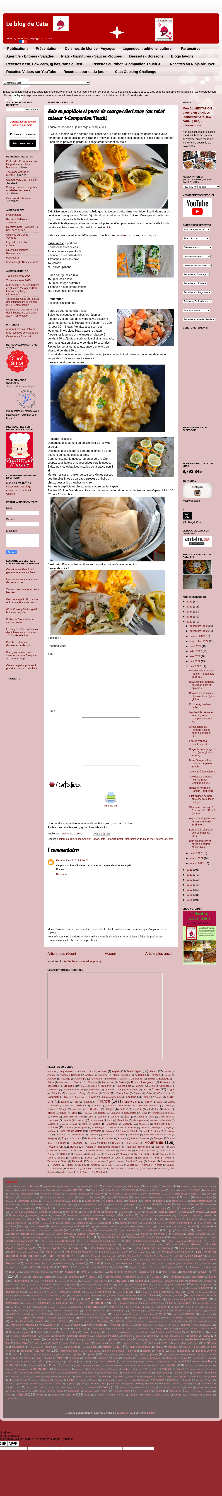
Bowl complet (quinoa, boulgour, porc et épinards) (201, 685)
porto (26, 1354)
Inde (122, 1109)
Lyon (109, 1120)
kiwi (114, 1303)
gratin (181, 1284)
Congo (82, 1093)
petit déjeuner (191, 1343)
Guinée (111, 1105)
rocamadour (127, 1362)
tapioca (128, 1383)
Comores (70, 1093)
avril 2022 (196, 666)
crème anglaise (105, 1230)
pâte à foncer (152, 1340)
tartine (165, 1383)
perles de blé (140, 1343)
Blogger (151, 1412)
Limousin (52, 1120)
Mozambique (116, 1127)
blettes (109, 1201)
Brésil (93, 1086)
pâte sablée (22, 1343)
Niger (168, 1127)
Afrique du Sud (85, 1071)
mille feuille (24, 1321)
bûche (31, 1208)
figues (113, 1271)
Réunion (160, 1146)
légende (78, 1307)
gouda (121, 1284)
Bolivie (122, 1082)
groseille (34, 1288)
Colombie (56, 1093)
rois (139, 1361)
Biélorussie (108, 1082)
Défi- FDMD (52, 1252)
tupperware (73, 1391)
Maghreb (154, 1120)
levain (164, 1306)
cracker (31, 1230)
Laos (90, 1116)
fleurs (165, 1271)
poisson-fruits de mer (142, 838)
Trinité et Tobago (134, 1161)
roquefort (163, 1361)
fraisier (60, 1277)
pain (187, 1332)
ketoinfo (171, 1299)
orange (85, 1332)
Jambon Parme (197, 1295)
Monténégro (98, 1127)
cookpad (79, 1226)
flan (153, 1271)
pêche (113, 1343)
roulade (196, 1361)
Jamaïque (89, 1113)
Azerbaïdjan (97, 1078)
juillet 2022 (196, 651)
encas (9, 1267)
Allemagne (134, 1071)
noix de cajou (80, 1328)
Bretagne (69, 1085)
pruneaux (142, 1354)
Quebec (116, 1143)
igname (146, 1292)
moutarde (16, 1324)
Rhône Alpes (132, 1143)
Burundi (140, 1086)
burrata (75, 1208)
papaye (139, 1336)
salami (198, 1365)
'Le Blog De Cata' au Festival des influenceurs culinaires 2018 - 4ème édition (22, 302)
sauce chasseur (89, 1373)
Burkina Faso (124, 1086)
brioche (167, 1204)
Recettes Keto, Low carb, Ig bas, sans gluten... (45, 64)
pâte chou (180, 1340)
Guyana (167, 1106)
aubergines (27, 1193)
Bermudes (64, 1082)
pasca (73, 1339)
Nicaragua (157, 1127)
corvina (148, 1226)
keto (102, 838)
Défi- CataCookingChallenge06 (185, 1241)
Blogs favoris (182, 56)
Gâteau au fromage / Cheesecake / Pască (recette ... (202, 810)
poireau (172, 1346)
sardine (126, 1369)
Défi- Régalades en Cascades (101, 1256)
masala (9, 1318)
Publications (17, 49)
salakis (188, 1365)
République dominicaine (137, 1146)
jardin (13, 1299)
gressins (10, 1288)
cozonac (10, 1230)
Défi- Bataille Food (81, 1237)
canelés (85, 1212)
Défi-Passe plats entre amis (153, 1259)
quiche (212, 1354)
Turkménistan (168, 1161)
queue (202, 1354)
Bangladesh (137, 1078)
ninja (29, 1328)
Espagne (131, 1096)
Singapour (110, 1154)
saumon (211, 1372)
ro (93, 1362)
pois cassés (200, 1347)
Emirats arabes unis (111, 1097)
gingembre (46, 1284)
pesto (177, 1343)
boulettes (38, 1204)
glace (70, 1284)
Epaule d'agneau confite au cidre (199, 742)
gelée (181, 1281)
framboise (73, 1276)
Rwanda (89, 1146)
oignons (25, 1332)
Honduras (95, 1109)
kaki (35, 1299)
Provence (77, 1142)
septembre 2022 (199, 641)
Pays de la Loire (71, 1138)
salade (171, 1365)
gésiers (10, 1284)
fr (76, 838)
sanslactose (63, 1369)
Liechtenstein (165, 1117)
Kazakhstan (130, 1113)
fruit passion (198, 1276)
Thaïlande (77, 1161)
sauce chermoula (109, 1372)
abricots (33, 1186)
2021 (190, 869)
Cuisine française (65, 1233)
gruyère (47, 1288)
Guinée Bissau (127, 1105)
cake (173, 1208)
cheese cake (13, 1219)
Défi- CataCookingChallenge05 (143, 1241)
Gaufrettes (155, 1281)
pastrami (100, 1339)
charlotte (166, 1215)
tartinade (152, 1383)
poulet (91, 1354)
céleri (62, 838)
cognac (123, 1223)
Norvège (110, 1131)
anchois (208, 1186)
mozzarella (48, 1324)
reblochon (103, 1358)
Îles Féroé (162, 1168)
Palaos (106, 1134)
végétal (22, 1394)
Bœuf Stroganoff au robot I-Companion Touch (201, 763)
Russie (74, 1146)
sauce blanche (51, 1373)
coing (134, 1223)
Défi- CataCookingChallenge (147, 1237)
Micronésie (144, 1124)
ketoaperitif (106, 1299)
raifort (49, 1358)
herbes (40, 1292)
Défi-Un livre (30, 1263)
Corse (94, 1093)
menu (107, 1318)
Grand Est (68, 1106)
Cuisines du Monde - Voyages (90, 49)
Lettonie (115, 1116)
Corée (106, 1093)
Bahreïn (123, 1079)
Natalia (60, 860)
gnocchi (83, 1285)
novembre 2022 (199, 630)
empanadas (207, 1263)
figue (101, 1271)
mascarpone (24, 1317)
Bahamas (111, 1079)
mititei (52, 1321)
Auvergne (81, 1078)
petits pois (210, 1343)
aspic (13, 1193)
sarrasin (166, 1369)
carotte (185, 1211)
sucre (210, 1380)
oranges (97, 1332)
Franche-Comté (131, 1101)
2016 (190, 894)
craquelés (58, 1230)
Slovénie (138, 1154)
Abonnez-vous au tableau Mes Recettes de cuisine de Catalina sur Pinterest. (22, 333)
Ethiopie (65, 1101)
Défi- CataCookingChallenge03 (58, 1241)
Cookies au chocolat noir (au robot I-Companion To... (200, 779)
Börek (184, 1201)
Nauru (144, 1127)
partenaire (54, 1339)
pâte (129, 1339)
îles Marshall (98, 1172)
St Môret (174, 1380)
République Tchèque (109, 1146)
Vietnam (146, 1165)
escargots (157, 1267)
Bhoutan (78, 1082)
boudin (24, 1204)
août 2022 (196, 646)
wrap (166, 1394)
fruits (212, 1276)
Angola (51, 1075)
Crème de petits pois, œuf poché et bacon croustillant (21, 667)
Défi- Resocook (130, 1256)
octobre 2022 (198, 636)
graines (144, 1284)
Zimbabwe (56, 1168)
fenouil (46, 1272)
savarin (26, 1376)
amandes (165, 1186)
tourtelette (201, 1387)
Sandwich (22, 1369)
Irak (149, 1109)
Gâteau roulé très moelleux (21, 179)
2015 (190, 899)
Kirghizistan (158, 1113)
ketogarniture (153, 1299)
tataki (176, 1384)
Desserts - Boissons (146, 56)
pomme (173, 1351)
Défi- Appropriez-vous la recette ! (44, 1237)
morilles (140, 1321)
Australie (51, 1078)
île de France (66, 1172)
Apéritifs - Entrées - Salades (30, 56)
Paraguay (52, 1138)
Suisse (61, 1157)
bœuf (120, 1200)
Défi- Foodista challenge (79, 1252)
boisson (133, 1200)
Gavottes (169, 1281)
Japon (101, 1112)
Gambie (160, 1102)
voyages (146, 1395)
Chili (145, 1089)
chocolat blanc (115, 1219)
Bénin (152, 1086)
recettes (128, 1358)
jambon (179, 1295)
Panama (134, 1134)
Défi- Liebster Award (142, 1252)
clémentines (83, 1223)
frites (143, 1277)
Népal (146, 1131)
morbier (129, 1321)
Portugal (61, 1142)
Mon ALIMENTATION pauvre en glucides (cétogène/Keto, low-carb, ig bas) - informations (22, 289)
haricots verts (14, 1291)
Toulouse (165, 1387)
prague (106, 1354)
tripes (31, 1391)
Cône (200, 1223)
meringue (132, 1317)
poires (186, 1347)
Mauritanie (112, 1123)
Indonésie (137, 1109)
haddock (162, 1288)
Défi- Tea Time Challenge (157, 1256)
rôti (184, 1361)
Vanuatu (108, 1165)
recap (115, 1358)
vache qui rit (174, 1391)
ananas (196, 1186)
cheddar (206, 1215)
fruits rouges (22, 1280)
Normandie (95, 1130)
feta (56, 1271)
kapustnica (47, 1299)
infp (96, 1295)
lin (66, 1311)
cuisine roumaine (86, 1233)
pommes (185, 1350)
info (88, 1295)
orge (109, 1332)
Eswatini (159, 1097)
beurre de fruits (204, 1197)
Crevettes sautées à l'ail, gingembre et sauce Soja (20, 571)
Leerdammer (65, 1307)
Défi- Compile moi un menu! (61, 1248)
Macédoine (122, 1120)
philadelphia (18, 1347)
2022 (190, 621)
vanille (188, 1391)
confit (209, 1223)
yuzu (199, 1395)
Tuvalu (69, 1165)
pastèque (87, 1339)
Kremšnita (147, 1303)
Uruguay (95, 1165)
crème (71, 1230)
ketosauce (29, 1303)
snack (204, 1376)
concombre (185, 1222)
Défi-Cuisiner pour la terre (72, 1260)
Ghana (171, 1101)
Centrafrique (93, 1089)
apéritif (77, 1190)
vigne (112, 1394)
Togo (109, 1161)
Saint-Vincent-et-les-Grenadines (100, 1151)
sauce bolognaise (70, 1373)
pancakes (84, 1335)
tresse (212, 1387)
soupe (70, 1379)
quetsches (189, 1354)
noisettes (51, 1328)
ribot (54, 1362)
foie (174, 1271)
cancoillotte (71, 1211)
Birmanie (92, 1082)
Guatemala (96, 1105)
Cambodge (165, 1086)
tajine (103, 1383)
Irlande (167, 1109)
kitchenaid (96, 1302)
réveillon (209, 1358)
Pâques (206, 1335)
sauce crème (129, 1372)
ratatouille (74, 1358)
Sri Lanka (144, 1380)
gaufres (139, 1280)
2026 (190, 601)
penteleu (126, 1343)
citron (68, 1222)
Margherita (134, 1314)
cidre (58, 1223)
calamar (186, 1208)
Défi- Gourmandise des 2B (114, 1252)
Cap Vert (79, 1090)
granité (171, 1285)
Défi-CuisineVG (96, 1260)
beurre (186, 1197)
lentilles (113, 1307)
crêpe (169, 1230)
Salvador (140, 1150)
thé (7, 1387)
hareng (193, 1288)
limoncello (42, 1310)
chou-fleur (174, 1219)
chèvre (31, 1219)
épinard (118, 1267)
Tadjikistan (143, 1157)
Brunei (83, 1086)
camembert (14, 1212)
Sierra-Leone (94, 1154)
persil (120, 838)
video (87, 1394)
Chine (155, 1089)
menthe (94, 1317)
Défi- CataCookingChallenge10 (139, 1244)
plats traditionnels (140, 1346)
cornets (114, 1226)
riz (84, 1361)
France (103, 1101)
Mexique (127, 1123)
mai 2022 (195, 661)
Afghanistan (66, 1071)
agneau (84, 1186)
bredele (92, 1204)
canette (96, 1211)
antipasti (65, 1190)
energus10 (47, 1267)
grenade (208, 1284)
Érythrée (102, 1168)
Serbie (63, 1154)
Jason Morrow (125, 1412)
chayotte (195, 1215)
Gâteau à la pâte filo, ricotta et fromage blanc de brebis (22, 601)
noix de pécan (100, 1328)
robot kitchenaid (107, 1361)
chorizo (132, 1219)
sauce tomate (162, 1372)
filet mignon (127, 1271)
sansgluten (40, 1369)
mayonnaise (67, 1317)
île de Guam (82, 1172)
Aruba (168, 1075)
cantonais (137, 1212)
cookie (54, 1226)
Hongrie (109, 1109)
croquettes (26, 1233)
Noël (39, 1328)
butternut (99, 1208)
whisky (157, 1395)
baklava (209, 1194)
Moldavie (52, 1127)
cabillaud (114, 1208)
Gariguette (86, 1281)
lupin (122, 1310)
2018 (190, 884)
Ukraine (82, 1164)
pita (85, 1347)
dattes (191, 1233)
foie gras (187, 1271)
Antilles (89, 1075)
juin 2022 (195, 656)
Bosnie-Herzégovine (143, 1082)
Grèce (80, 1105)
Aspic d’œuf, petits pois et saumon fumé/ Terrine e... (202, 821)
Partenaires (190, 49)
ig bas (119, 1292)
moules (185, 1321)
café (143, 1208)
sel (55, 1376)
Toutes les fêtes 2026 (18, 275)
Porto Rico (38, 1354)
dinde (97, 1263)
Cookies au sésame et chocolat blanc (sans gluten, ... (202, 696)
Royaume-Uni (55, 1146)
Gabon (148, 1101)
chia (43, 1219)
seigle (47, 1376)
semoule (65, 1376)
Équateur (88, 1168)
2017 (190, 889)
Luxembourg (96, 1120)
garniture (101, 1280)
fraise (35, 1276)
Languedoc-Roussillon (73, 1117)
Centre (108, 1089)
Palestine (120, 1134)
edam (161, 1263)
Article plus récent (61, 954)
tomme (122, 1387)
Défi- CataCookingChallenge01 (187, 1237)
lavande (51, 1307)
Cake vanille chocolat (18, 198)
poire (159, 1346)
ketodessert (129, 1299)
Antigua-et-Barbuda (70, 1075)
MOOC (117, 1321)
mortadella (153, 1321)
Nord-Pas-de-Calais (70, 1130)
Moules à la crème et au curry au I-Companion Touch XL (201, 717)
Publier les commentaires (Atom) (82, 961)
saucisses (180, 1372)
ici (108, 227)
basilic (71, 1197)
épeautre (82, 1267)
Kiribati (171, 1113)
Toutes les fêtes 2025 (18, 280)
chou (145, 1219)
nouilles (170, 1328)
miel (12, 1321)
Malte (85, 1123)
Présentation (46, 49)
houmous (90, 1292)
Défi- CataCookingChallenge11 (183, 1244)
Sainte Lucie (125, 1151)
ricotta (72, 1361)
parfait (22, 1339)
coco (107, 1222)
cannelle (109, 1211)
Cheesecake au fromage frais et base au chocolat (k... (200, 731)
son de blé (36, 1380)
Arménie (156, 1075)
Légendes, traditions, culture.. (148, 49)
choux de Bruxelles (16, 1223)
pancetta (98, 1336)
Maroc (96, 1123)
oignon (15, 1332)
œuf (213, 1328)
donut (152, 1263)
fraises (48, 1276)
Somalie (151, 1154)
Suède (89, 1157)
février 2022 (197, 858)
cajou (163, 1208)
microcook (178, 1318)
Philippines (108, 1138)
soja (213, 1376)
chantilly (128, 1215)
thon (17, 1387)
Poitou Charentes (140, 1138)
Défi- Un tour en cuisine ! (188, 1256)
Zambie (171, 1165)
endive (31, 1267)
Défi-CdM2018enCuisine (41, 1259)
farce (36, 1272)
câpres (160, 1211)
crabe (21, 1230)
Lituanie (67, 1120)
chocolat (93, 1219)
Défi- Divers (210, 1248)
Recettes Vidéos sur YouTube (31, 72)
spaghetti (84, 1380)
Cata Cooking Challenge (135, 72)
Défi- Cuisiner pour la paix (107, 1248)
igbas (96, 838)
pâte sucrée (41, 1343)
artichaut (173, 1190)
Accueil (111, 954)
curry (164, 1233)
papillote (151, 1335)
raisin (60, 1357)
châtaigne (182, 1215)
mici (168, 1318)
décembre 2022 (199, 625)
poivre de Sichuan (114, 1350)
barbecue (59, 1197)
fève (83, 1271)
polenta (146, 1350)
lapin (20, 1307)
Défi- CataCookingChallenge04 (100, 1241)
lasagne (39, 1307)
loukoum (100, 1310)
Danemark (53, 1096)
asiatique (195, 1190)
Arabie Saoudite (121, 1075)
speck (95, 1380)
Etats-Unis (210, 1267)
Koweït (54, 1116)
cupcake (132, 1234)
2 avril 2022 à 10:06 (77, 860)
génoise (193, 1280)
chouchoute (192, 1219)
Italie (74, 1112)
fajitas (27, 1271)
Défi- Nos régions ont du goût (173, 1252)
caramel (173, 1211)
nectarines (175, 1325)
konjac (123, 1303)
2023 (190, 616)
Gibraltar (55, 1106)
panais (58, 1335)
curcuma (143, 1233)
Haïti (84, 1109)
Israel (62, 1112)
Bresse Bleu (116, 1204)
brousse (209, 1204)
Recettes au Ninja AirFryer (192, 64)
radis (38, 1358)
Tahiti (156, 1157)
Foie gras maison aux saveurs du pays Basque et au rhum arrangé (21, 655)
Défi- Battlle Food (112, 1237)
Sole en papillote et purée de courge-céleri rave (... (200, 844)
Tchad (64, 1161)
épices (104, 1267)
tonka (141, 1387)
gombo (94, 1285)
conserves (39, 1226)
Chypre (171, 1089)
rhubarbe (28, 1361)
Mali (75, 1123)
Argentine (140, 1074)
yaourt (177, 1394)
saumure (15, 1376)
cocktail (97, 1223)
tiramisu (54, 1387)
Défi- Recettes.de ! (62, 1256)
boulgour (53, 1204)
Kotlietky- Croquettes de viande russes (20, 621)
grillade (22, 1288)
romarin (150, 1362)
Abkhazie (51, 1071)
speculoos (106, 1380)
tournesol (177, 1387)
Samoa (152, 1151)
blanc (75, 1200)
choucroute (207, 1219)
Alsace (153, 1071)
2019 (190, 879)
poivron (132, 1350)
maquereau (119, 1314)
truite (49, 1391)
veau (8, 1394)
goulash (132, 1285)
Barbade (151, 1079)
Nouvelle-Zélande (129, 1131)
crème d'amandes (127, 1230)
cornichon (126, 1226)
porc (14, 1354)
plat (127, 838)
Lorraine (80, 1120)
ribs (61, 1361)
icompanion (84, 838)
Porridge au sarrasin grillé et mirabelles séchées (22, 189)
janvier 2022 (197, 863)
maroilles (176, 1314)
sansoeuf (79, 1369)
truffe (40, 1391)
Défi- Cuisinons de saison (152, 1248)
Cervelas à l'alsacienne (202, 771)
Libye (151, 1116)
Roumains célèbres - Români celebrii (18, 251)
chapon (155, 1215)
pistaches (73, 1347)
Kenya (144, 1113)
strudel (188, 1380)
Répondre (61, 874)
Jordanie (115, 1113)
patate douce (116, 1339)
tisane (66, 1387)
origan (118, 1332)
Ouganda (60, 1134)
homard (50, 1292)
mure (89, 1324)
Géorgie (63, 1109)
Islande (51, 1113)
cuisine (49, 1234)
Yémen (158, 1165)
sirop (160, 1376)
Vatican (119, 1165)
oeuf (203, 1328)
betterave (171, 1197)
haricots (205, 1288)
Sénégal (128, 1157)
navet (164, 1325)
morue (164, 1321)
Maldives (64, 1124)
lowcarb (113, 1311)
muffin (77, 1324)
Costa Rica (123, 1093)
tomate (91, 1387)
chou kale (159, 1219)
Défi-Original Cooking (119, 1259)
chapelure (143, 1215)
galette (49, 1280)
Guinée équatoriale (149, 1105)
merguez (118, 1317)
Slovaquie (125, 1154)
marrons (189, 1314)
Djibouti (67, 1097)
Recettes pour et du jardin (86, 72)
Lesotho (102, 1116)
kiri (73, 1303)
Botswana (165, 1082)
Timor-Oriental (96, 1161)
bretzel (144, 1204)
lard (28, 1307)
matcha (40, 1318)
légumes (94, 1306)
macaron (165, 1310)
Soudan (164, 1154)
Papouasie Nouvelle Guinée (157, 1135)
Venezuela (132, 1165)
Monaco (69, 1127)
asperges (211, 1190)
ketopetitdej (186, 1299)
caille (155, 1208)
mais (12, 1314)
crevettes (183, 1230)
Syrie (117, 1157)
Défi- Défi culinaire (188, 1248)
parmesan (35, 1339)
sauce (180, 1369)
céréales (44, 1215)
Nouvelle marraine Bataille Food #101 (201, 789)
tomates (104, 1387)
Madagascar (139, 1120)
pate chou (167, 1340)
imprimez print (111, 806)
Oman (156, 1131)
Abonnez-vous (23, 143)
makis (24, 1314)
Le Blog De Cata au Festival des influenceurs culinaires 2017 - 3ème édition (22, 312)
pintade (60, 1347)
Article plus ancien (160, 954)
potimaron (161, 838)
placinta (107, 1347)
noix (65, 1328)
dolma (129, 1263)
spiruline (133, 1380)
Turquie (55, 1164)
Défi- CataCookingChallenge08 (57, 1244)
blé (101, 1201)
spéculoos (120, 1380)
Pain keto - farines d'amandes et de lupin (18, 644)
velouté (40, 1394)
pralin (115, 1354)
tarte (138, 1383)
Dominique (80, 1097)
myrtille (99, 1324)
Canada (67, 1089)
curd (154, 1233)
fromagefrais (178, 1276)
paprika (193, 1335)
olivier (52, 1332)
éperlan (93, 1267)
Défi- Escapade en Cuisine (25, 1252)
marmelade (149, 1314)
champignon (110, 1215)
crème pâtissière (149, 1230)
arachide (131, 1190)
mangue (103, 1314)
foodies (202, 1271)
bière (35, 1201)
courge (70, 838)
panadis (46, 1336)
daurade (202, 1233)
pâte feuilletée (196, 1339)
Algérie (116, 1071)
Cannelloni (124, 1212)
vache (159, 1390)
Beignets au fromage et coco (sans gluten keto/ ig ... (202, 752)
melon (83, 1317)
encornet (20, 1267)
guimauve (76, 1288)
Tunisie (152, 1161)
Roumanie (153, 1142)
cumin (121, 1234)
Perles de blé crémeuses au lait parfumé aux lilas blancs (22, 164)
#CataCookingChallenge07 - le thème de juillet (22, 611)
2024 (190, 611)
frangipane (131, 1276)
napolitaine (143, 1324)
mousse (212, 1321)
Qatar (104, 1143)
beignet (110, 1197)
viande (70, 1394)
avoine (99, 1193)
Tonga (119, 1161)
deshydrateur (62, 1263)
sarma (139, 1369)
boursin (81, 1204)
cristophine (211, 1230)
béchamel (95, 1197)
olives (40, 1332)
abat (8, 1186)
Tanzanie (52, 1161)
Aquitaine (102, 1075)
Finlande (87, 1101)
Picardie (122, 1138)
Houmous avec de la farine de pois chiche (21, 581)
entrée (64, 1267)
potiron (78, 1354)
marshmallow (206, 1314)
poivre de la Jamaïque (91, 1351)
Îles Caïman (147, 1168)
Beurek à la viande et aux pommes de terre (201, 832)
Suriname (75, 1157)
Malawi (51, 1123)
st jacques (158, 1379)
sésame (104, 1376)
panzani (128, 1335)
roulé (207, 1361)
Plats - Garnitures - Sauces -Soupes (91, 56)
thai (194, 1383)
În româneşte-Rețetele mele (22, 262)
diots (109, 1263)
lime (31, 1310)
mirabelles (39, 1321)
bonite (175, 1201)
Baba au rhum (130, 1194)
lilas (11, 1310)
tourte (189, 1387)
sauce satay (145, 1373)
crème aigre (87, 1230)
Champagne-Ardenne (127, 1089)
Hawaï (75, 1109)
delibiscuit (46, 1263)
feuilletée (69, 1271)
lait (170, 1302)
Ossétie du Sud (131, 1332)
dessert (80, 1263)
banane (10, 1197)
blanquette (90, 1201)
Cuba (149, 1093)
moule (174, 1321)
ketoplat (111, 838)
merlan (145, 1318)
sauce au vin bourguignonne (27, 1373)
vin (120, 1394)
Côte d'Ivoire (164, 1093)
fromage (155, 1276)
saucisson (198, 1372)
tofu (74, 1387)
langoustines (184, 1303)
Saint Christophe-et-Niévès (88, 1365)
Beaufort (82, 1197)
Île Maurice (117, 1168)
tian (27, 1387)
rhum (42, 1361)
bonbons (160, 1200)
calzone (198, 1208)
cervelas (71, 1215)
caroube (200, 1211)
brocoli (195, 1204)
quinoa (14, 1358)
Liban (127, 1116)
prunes (154, 1354)
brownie (10, 1208)
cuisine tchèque (108, 1234)
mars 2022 (196, 853)
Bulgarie (106, 1085)
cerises (57, 1215)
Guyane (51, 1109)
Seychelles (79, 1154)
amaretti (184, 1186)
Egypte (92, 1097)
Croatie (137, 1093)
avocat (85, 1193)
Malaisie (166, 1120)
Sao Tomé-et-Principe (98, 1369)
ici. (154, 235)
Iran (157, 1109)
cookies (66, 1226)
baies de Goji (181, 1194)
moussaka (198, 1321)
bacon (144, 1193)
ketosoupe (44, 1302)
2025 (190, 606)
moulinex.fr (123, 235)
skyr (169, 1376)
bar (37, 1197)
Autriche (65, 1078)
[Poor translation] (13, 1444)
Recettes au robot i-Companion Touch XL (127, 64)
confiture (11, 1226)
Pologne (158, 1138)
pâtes (55, 1343)
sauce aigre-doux (198, 1369)
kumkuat (160, 1303)
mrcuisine (65, 1325)
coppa (92, 1226)
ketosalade (12, 1302)
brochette (182, 1204)
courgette (205, 1226)
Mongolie (82, 1127)
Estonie (146, 1097)
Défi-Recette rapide (182, 1259)
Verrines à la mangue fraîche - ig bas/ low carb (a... (201, 673)
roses (175, 1361)
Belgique (164, 1078)
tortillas (151, 1387)
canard (55, 1211)
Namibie (132, 1127)
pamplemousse (30, 1335)
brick (153, 1204)
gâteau (121, 1280)
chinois (78, 1219)
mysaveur (114, 1324)
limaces (21, 1311)
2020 (190, 874)
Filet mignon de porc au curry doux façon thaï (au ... (201, 799)
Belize (50, 1082)
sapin (115, 1369)
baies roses (196, 1194)
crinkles (198, 1230)
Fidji (76, 1101)
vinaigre (133, 1394)
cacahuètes (128, 1208)
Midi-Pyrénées (162, 1123)
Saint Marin (76, 1151)
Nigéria (51, 1131)
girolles (60, 1285)
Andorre (167, 1071)
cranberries (44, 1230)
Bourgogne (53, 1086)
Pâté (140, 1340)
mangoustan (89, 1314)
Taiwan (167, 1157)
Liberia (140, 1116)
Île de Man (132, 1168)
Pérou (93, 1143)
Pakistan (93, 1134)
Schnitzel (37, 1376)
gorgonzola (107, 1284)
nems (187, 1324)
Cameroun (52, 1089)
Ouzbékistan (77, 1134)
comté (172, 1223)
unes (137, 1391)
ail (95, 1186)
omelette (73, 1332)
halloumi (181, 1288)
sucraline (200, 1380)
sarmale (152, 1369)
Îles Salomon (52, 1295)
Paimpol (177, 1332)
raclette (27, 1358)
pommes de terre (206, 1350)
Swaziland (104, 1157)
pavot (66, 1343)
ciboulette (47, 1223)
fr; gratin (24, 1277)
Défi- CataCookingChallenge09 (98, 1244)
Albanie (102, 1071)
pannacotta (112, 1335)
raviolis (88, 1358)
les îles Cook (73, 1168)
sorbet (47, 1380)
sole (171, 838)
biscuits (60, 1200)
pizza (94, 1346)
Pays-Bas (92, 1138)
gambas (62, 1281)
